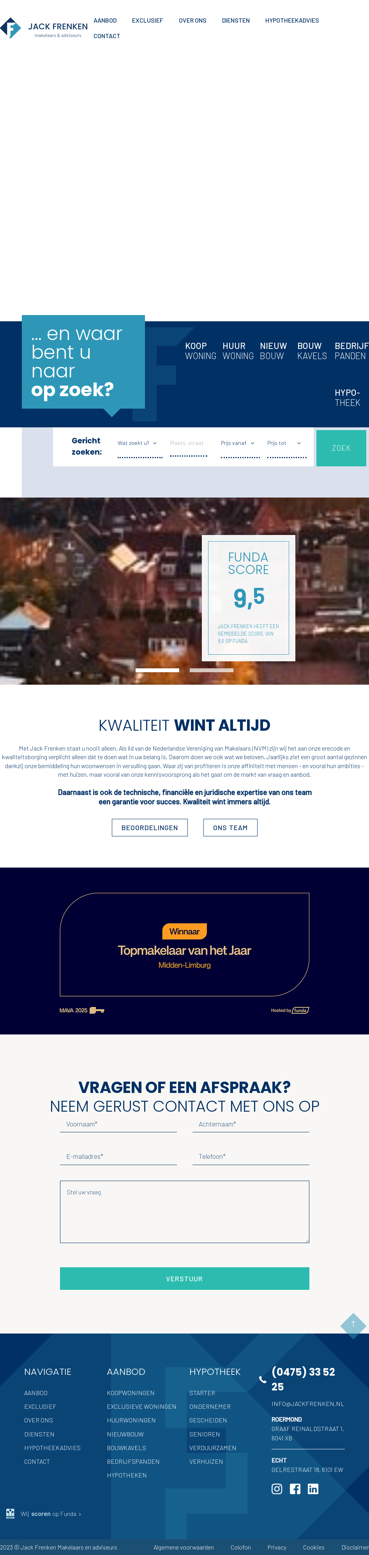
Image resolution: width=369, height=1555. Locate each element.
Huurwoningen (131, 1420)
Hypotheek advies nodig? (75, 225)
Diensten (39, 1434)
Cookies (314, 1547)
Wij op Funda (44, 1514)
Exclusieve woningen (142, 1406)
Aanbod (36, 1392)
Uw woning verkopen (68, 203)
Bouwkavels (126, 1447)
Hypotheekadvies (52, 1447)
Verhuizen (206, 1461)
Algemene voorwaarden (184, 1547)
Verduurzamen (213, 1447)
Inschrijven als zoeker (68, 247)
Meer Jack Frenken (63, 285)
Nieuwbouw (125, 1434)
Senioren (204, 1434)
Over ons (38, 1420)
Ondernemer (210, 1406)
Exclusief (40, 1406)
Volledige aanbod (62, 181)
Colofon (241, 1547)
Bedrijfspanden (133, 1461)
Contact (37, 1461)
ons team (230, 827)
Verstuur (184, 1278)
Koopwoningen (131, 1392)
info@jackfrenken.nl (308, 1403)
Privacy (277, 1547)
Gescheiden (208, 1420)
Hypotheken (127, 1475)
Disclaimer (355, 1547)
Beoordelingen (150, 827)
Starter (202, 1392)
